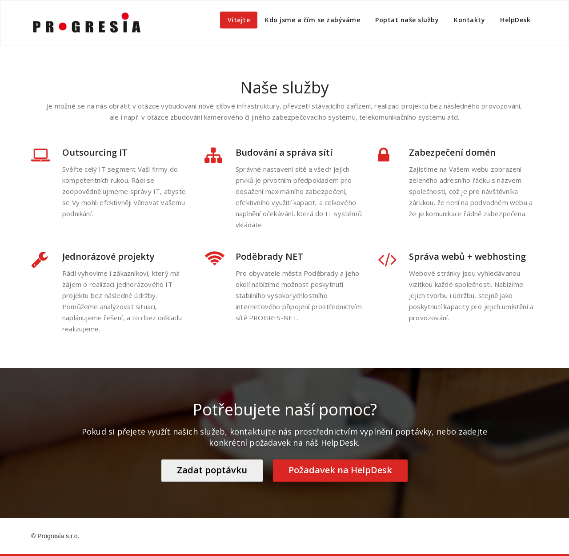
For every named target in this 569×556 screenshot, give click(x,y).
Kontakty (469, 20)
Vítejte (239, 20)
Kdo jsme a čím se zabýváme (312, 20)
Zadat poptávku (212, 470)
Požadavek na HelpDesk (340, 470)
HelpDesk (515, 20)
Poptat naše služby (407, 20)
